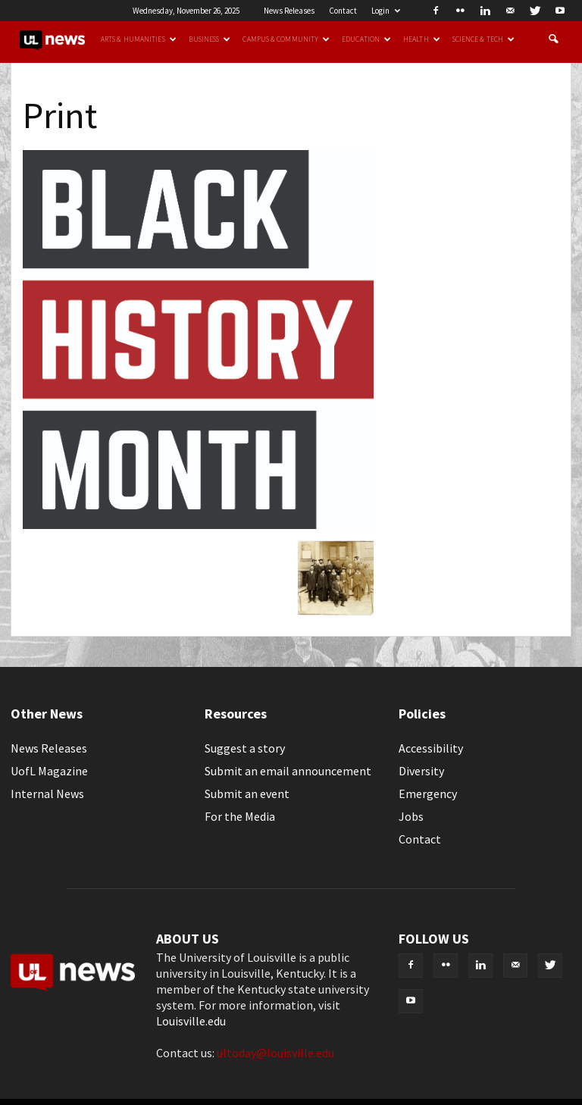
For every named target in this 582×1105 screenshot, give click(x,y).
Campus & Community (286, 39)
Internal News (47, 793)
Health (421, 39)
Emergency (428, 793)
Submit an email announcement (288, 770)
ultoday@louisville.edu (275, 1052)
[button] (553, 39)
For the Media (240, 816)
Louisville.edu (191, 1020)
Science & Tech (483, 39)
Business (210, 39)
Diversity (421, 770)
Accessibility (431, 748)
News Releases (289, 10)
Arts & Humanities (139, 39)
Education (366, 39)
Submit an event (247, 793)
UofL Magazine (49, 770)
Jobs (411, 816)
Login (385, 10)
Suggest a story (245, 748)
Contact (343, 10)
